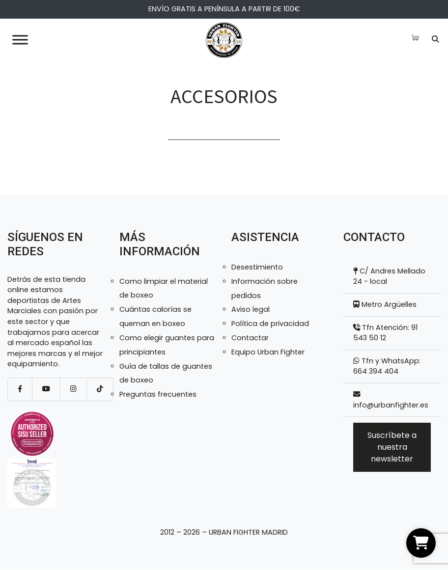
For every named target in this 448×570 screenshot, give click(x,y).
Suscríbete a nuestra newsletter (392, 447)
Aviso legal (250, 309)
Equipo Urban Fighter (268, 352)
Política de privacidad (270, 323)
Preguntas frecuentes (157, 394)
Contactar (250, 338)
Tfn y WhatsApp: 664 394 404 (386, 366)
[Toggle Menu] (20, 39)
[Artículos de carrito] (418, 37)
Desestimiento (257, 267)
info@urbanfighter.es (390, 405)
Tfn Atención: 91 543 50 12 (385, 333)
